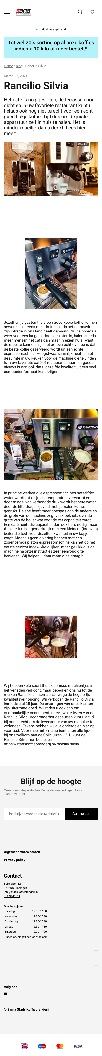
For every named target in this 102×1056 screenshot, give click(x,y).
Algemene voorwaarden (22, 852)
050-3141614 (12, 896)
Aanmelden (81, 814)
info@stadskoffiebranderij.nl (21, 892)
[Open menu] (7, 12)
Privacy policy (14, 860)
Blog (19, 66)
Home (8, 66)
